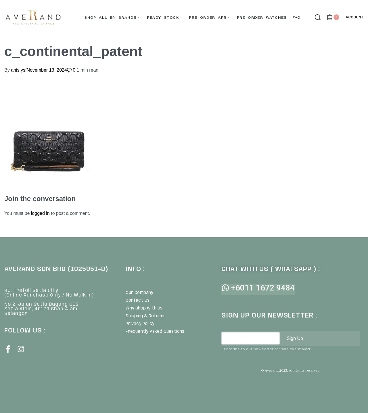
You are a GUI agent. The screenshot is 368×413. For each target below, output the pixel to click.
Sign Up (295, 338)
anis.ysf (18, 70)
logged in (40, 213)
